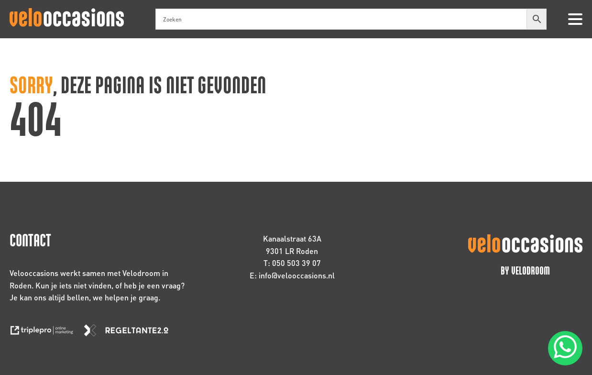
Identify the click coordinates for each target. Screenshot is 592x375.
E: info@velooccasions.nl (292, 275)
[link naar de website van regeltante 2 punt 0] (129, 333)
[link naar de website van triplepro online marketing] (46, 333)
